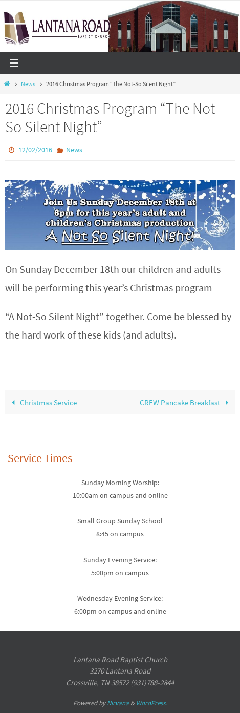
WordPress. (151, 703)
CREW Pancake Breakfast (186, 402)
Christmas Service (41, 402)
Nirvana (118, 703)
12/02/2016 (35, 149)
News (28, 84)
